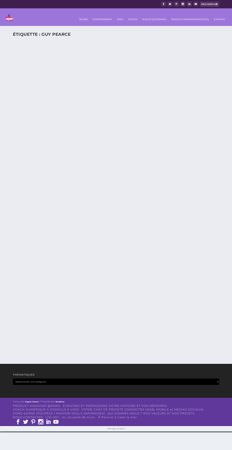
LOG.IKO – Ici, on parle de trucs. (70, 412)
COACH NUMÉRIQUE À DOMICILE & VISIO (46, 405)
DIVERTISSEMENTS (102, 14)
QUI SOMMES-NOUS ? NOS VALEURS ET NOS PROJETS (151, 409)
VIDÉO (120, 14)
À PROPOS (219, 14)
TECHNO (83, 14)
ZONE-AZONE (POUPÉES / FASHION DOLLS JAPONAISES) (59, 409)
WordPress (59, 397)
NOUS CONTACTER (28, 412)
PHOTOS (132, 14)
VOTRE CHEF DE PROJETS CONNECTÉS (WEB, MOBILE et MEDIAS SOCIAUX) (142, 405)
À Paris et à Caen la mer (117, 412)
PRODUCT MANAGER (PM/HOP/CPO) (190, 14)
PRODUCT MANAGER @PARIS (36, 401)
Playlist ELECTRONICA (154, 14)
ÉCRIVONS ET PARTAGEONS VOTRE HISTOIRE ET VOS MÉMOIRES (115, 401)
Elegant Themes (32, 397)
